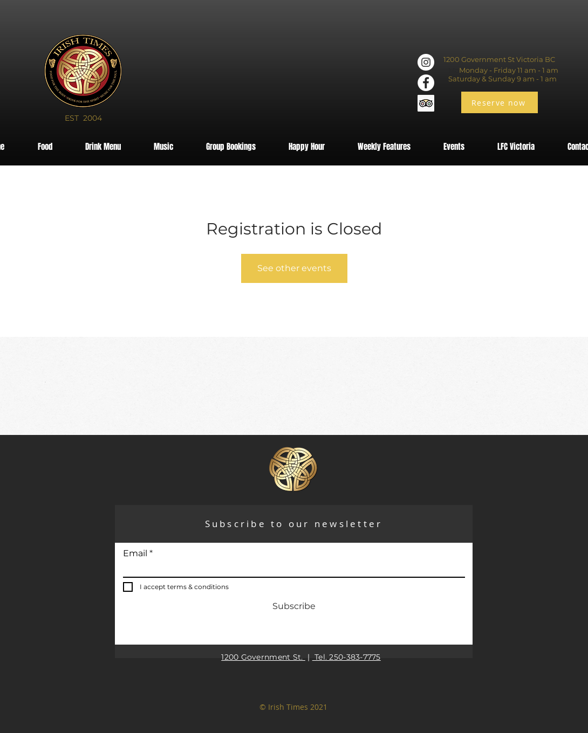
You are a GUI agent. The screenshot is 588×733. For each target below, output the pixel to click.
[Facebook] (426, 82)
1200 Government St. (263, 657)
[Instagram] (426, 62)
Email (135, 553)
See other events (294, 268)
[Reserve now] (499, 102)
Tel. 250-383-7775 (346, 657)
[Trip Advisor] (426, 103)
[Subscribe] (294, 607)
